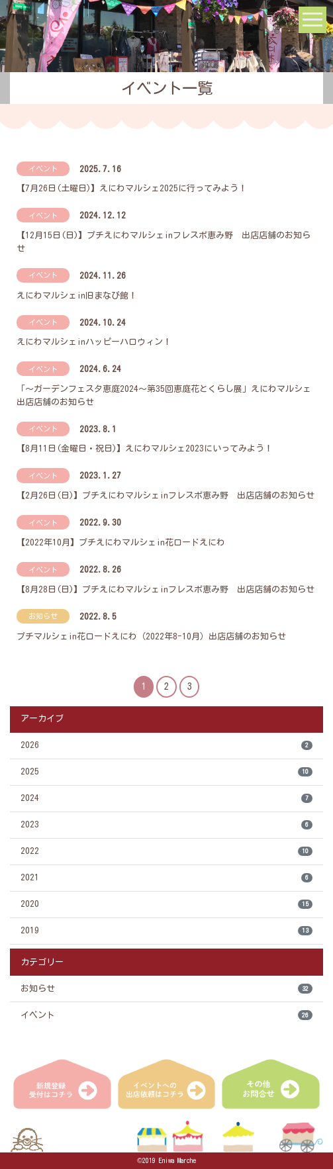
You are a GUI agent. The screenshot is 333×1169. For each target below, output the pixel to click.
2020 (166, 905)
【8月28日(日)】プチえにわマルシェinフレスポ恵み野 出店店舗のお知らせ (165, 589)
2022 (166, 852)
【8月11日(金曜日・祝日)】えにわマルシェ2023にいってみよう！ (145, 448)
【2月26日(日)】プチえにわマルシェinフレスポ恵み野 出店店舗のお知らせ (165, 495)
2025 (166, 772)
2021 (166, 878)
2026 (166, 746)
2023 (166, 825)
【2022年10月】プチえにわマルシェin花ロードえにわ (121, 542)
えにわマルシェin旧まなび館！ (77, 295)
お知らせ (166, 989)
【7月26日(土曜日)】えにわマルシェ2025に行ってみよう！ (132, 188)
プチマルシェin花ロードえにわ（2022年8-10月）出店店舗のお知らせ (151, 636)
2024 (166, 799)
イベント (166, 1015)
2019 (166, 931)
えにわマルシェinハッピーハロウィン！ (94, 342)
